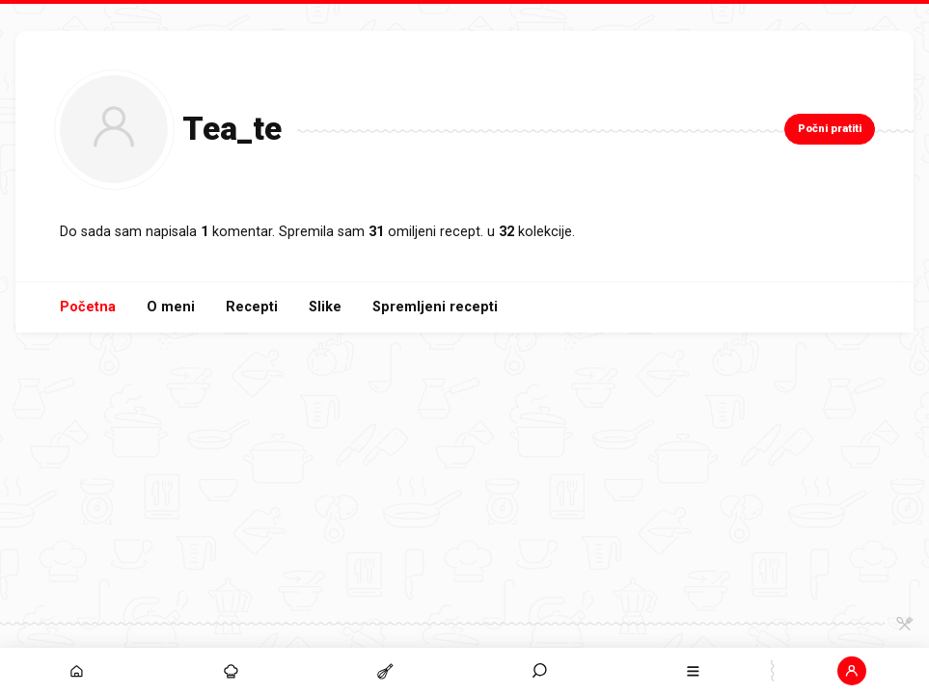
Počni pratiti (829, 128)
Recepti (252, 307)
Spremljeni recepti (435, 307)
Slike (325, 307)
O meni (171, 307)
